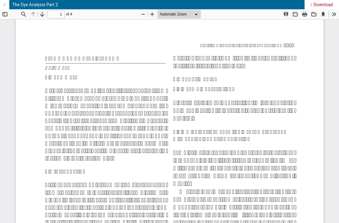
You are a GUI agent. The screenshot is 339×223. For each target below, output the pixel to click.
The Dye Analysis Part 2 (35, 4)
